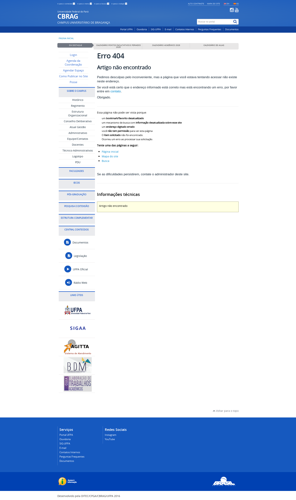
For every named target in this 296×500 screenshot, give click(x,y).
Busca (105, 161)
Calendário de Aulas (214, 45)
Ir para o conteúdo (66, 4)
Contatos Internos (184, 29)
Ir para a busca (101, 4)
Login (73, 55)
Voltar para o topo (226, 411)
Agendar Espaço (73, 70)
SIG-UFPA (156, 29)
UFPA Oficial (76, 269)
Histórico (77, 100)
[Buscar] (235, 22)
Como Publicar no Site (73, 76)
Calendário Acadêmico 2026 (166, 45)
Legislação (76, 256)
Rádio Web (76, 282)
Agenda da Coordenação (73, 62)
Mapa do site (213, 3)
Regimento (78, 105)
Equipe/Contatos (77, 139)
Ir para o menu (84, 4)
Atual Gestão (78, 127)
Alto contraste (196, 3)
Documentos (232, 29)
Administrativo (78, 133)
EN (228, 3)
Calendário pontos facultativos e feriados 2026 (118, 46)
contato (115, 91)
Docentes (78, 144)
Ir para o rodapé (119, 4)
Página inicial (66, 38)
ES (238, 3)
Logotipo (77, 156)
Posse (73, 82)
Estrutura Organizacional (77, 113)
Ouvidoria (142, 29)
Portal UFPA (126, 29)
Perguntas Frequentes (209, 29)
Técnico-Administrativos (77, 150)
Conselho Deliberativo (78, 121)
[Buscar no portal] (214, 22)
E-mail (168, 29)
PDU (77, 162)
